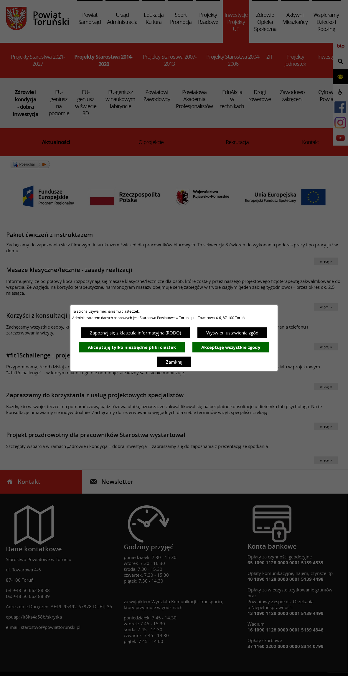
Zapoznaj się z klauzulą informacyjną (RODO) (135, 333)
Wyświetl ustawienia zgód (232, 333)
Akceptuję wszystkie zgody (230, 347)
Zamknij (174, 362)
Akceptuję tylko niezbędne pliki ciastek (132, 347)
